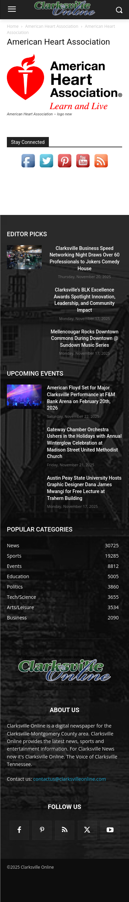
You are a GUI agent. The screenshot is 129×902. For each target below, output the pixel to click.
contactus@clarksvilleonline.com (69, 779)
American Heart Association (51, 26)
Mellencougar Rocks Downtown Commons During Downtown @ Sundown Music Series (84, 338)
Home (13, 26)
